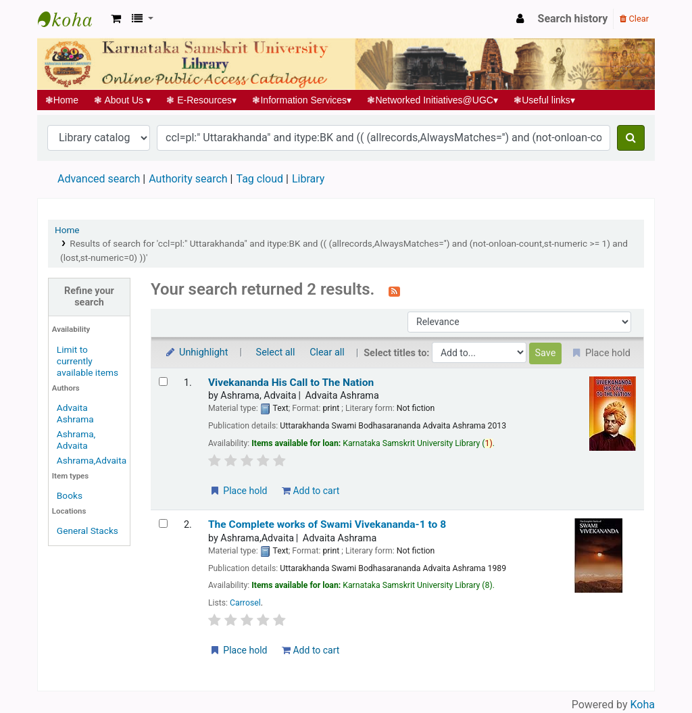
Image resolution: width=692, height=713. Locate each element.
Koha (643, 704)
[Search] (631, 138)
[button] (115, 18)
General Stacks (87, 530)
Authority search (188, 178)
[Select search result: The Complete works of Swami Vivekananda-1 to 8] (163, 523)
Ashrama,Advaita (91, 460)
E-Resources (202, 100)
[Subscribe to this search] (394, 290)
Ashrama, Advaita (76, 439)
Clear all (327, 352)
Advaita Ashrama (75, 413)
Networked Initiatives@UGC (433, 100)
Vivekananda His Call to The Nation (291, 382)
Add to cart (310, 490)
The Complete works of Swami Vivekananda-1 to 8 (327, 524)
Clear (634, 19)
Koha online (71, 18)
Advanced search (98, 178)
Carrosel (245, 603)
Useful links (544, 100)
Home (61, 100)
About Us (122, 100)
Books (69, 495)
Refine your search (89, 296)
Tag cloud (259, 178)
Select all (275, 352)
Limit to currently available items (87, 361)
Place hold (238, 490)
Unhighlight (196, 352)
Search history (573, 18)
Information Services (302, 100)
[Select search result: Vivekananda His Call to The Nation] (163, 381)
